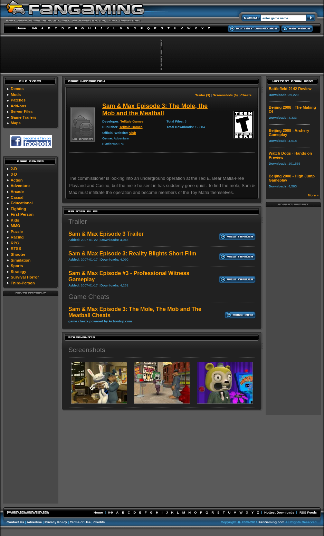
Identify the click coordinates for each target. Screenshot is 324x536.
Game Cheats (88, 296)
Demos (17, 89)
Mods (16, 94)
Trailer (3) (202, 95)
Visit (132, 133)
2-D (14, 169)
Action (17, 180)
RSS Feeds (308, 512)
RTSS (16, 248)
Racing (17, 237)
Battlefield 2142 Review (290, 89)
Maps (16, 123)
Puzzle (17, 232)
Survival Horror (25, 277)
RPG (15, 243)
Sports (17, 266)
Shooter (18, 254)
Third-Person (23, 283)
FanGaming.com (271, 522)
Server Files (21, 111)
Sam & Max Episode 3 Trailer (106, 234)
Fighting (18, 209)
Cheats (245, 95)
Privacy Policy (56, 522)
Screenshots (86, 349)
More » (313, 195)
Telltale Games (131, 121)
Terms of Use (80, 522)
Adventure (20, 186)
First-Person (22, 214)
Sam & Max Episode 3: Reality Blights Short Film (132, 253)
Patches (18, 100)
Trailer (77, 221)
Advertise (34, 522)
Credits (99, 522)
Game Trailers (23, 117)
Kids (15, 220)
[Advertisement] (30, 399)
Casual (17, 197)
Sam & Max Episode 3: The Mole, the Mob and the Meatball (155, 110)
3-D (14, 174)
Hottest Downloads (279, 512)
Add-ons (18, 106)
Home (21, 28)
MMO (15, 226)
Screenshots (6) (225, 95)
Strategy (18, 272)
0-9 (34, 28)
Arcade (17, 191)
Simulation (20, 260)
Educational (21, 203)
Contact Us (15, 522)
